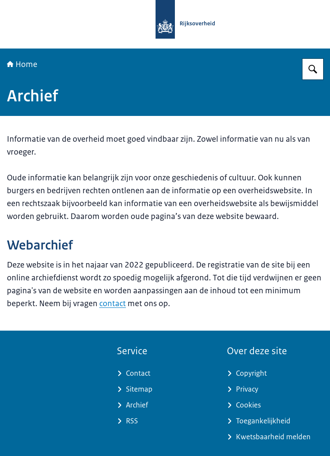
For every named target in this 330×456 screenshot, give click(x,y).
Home (22, 64)
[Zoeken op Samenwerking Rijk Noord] (312, 69)
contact (112, 303)
